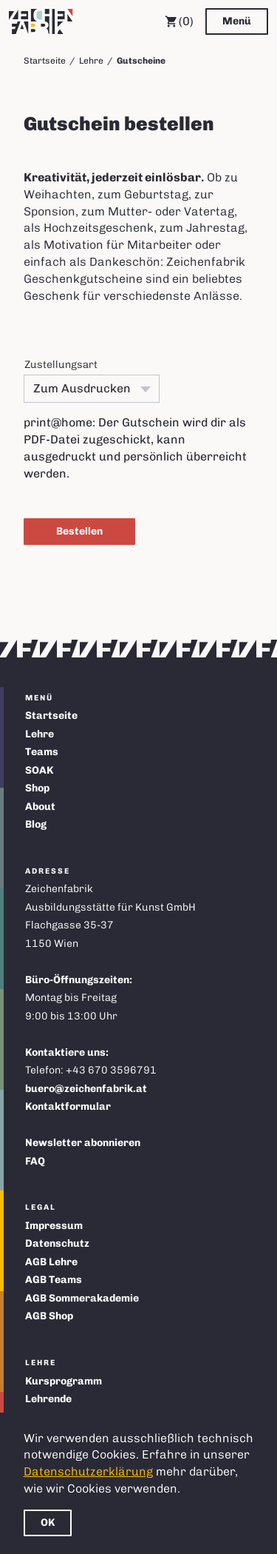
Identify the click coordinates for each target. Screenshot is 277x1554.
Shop (37, 788)
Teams (41, 752)
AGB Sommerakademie (82, 1298)
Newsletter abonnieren (82, 1142)
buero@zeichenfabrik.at (86, 1088)
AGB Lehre (51, 1262)
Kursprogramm (63, 1381)
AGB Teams (53, 1279)
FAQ (35, 1161)
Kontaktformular (68, 1106)
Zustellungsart (61, 364)
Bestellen (79, 531)
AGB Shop (49, 1316)
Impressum (54, 1225)
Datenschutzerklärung (88, 1471)
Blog (36, 824)
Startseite (45, 61)
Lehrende (48, 1399)
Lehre (91, 61)
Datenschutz (57, 1243)
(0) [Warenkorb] (179, 21)
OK (48, 1522)
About (40, 806)
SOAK (39, 770)
